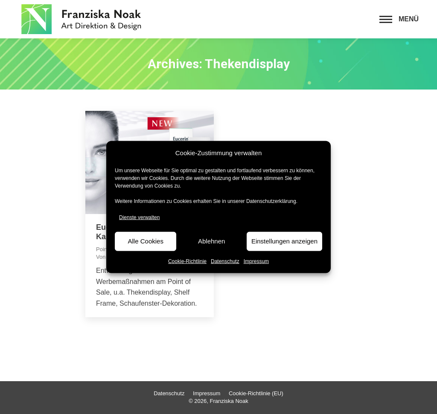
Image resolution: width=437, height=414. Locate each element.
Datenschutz (225, 261)
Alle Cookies (145, 241)
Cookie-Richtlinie (187, 261)
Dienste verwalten (139, 217)
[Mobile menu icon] (399, 19)
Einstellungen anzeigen (284, 241)
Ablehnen (211, 241)
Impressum (256, 261)
